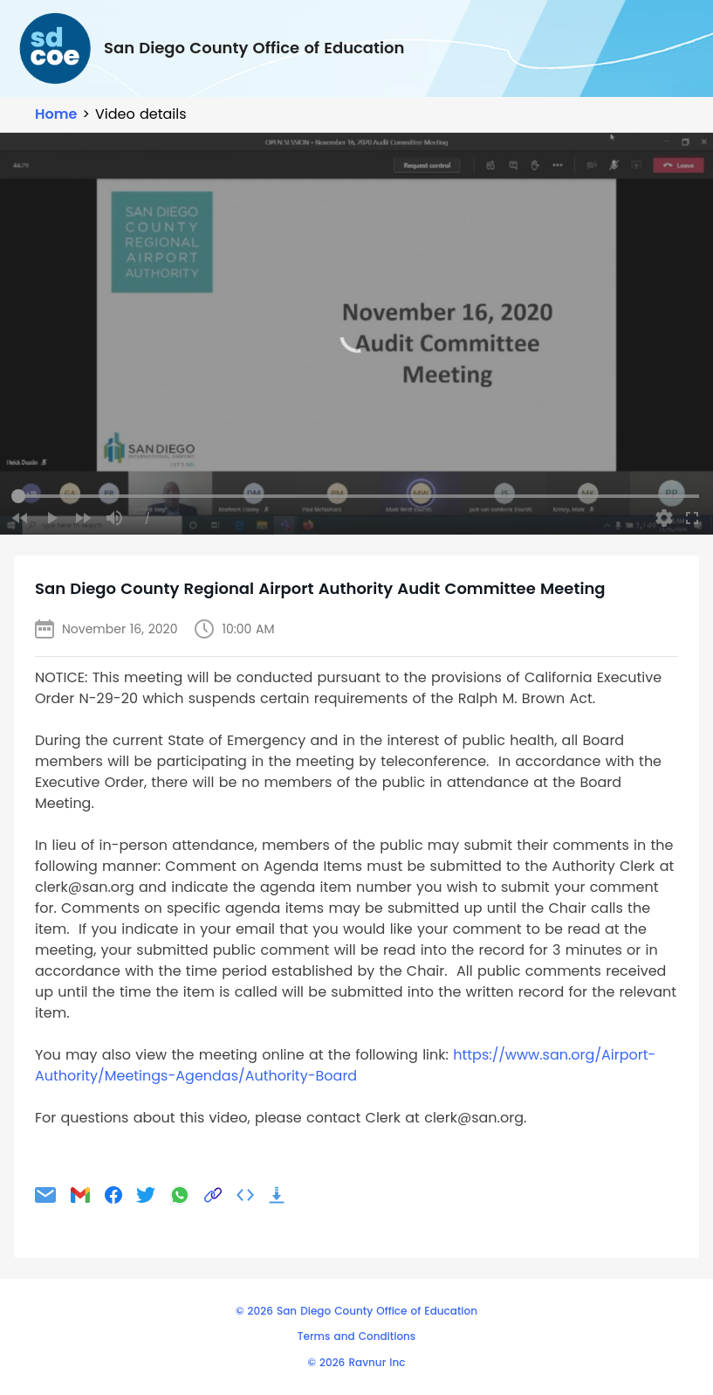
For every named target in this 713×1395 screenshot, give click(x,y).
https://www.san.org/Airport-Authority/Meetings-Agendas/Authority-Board (345, 1065)
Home (56, 114)
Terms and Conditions (356, 1336)
